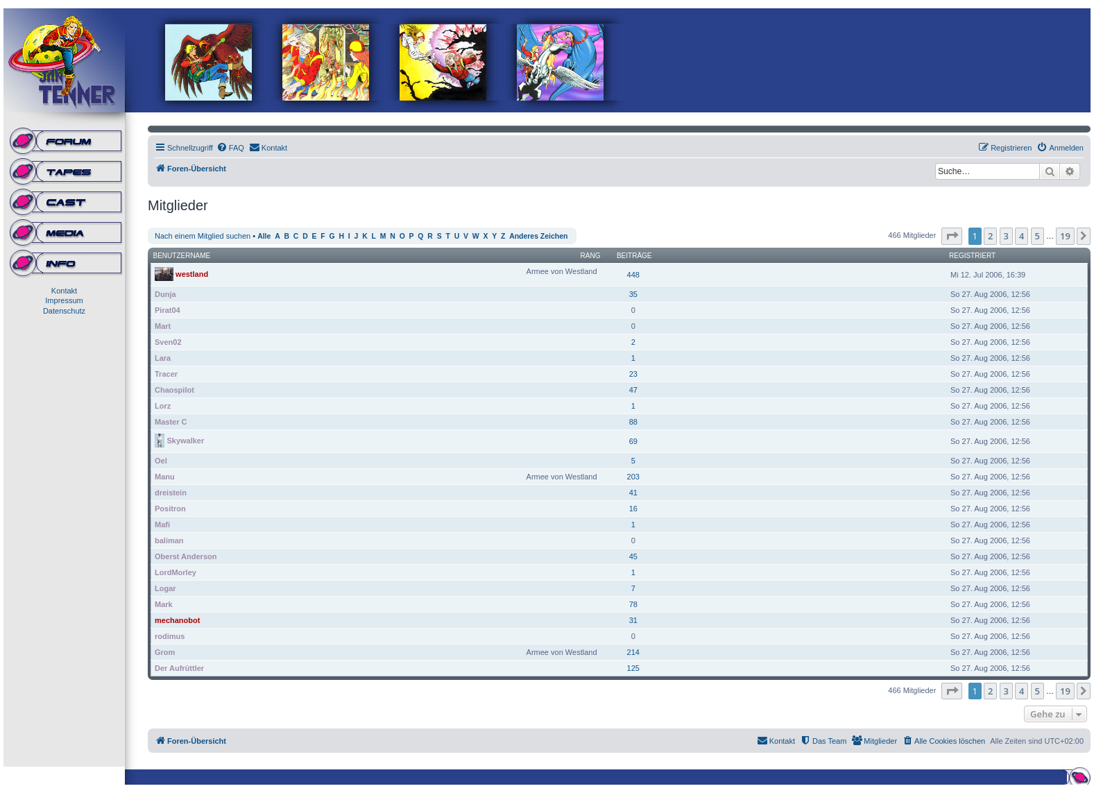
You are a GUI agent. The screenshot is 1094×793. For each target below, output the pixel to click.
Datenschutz (64, 311)
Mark (164, 604)
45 (633, 556)
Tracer (166, 374)
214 (633, 652)
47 (633, 390)
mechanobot (177, 620)
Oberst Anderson (185, 556)
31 (633, 620)
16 (633, 508)
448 (633, 275)
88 (633, 422)
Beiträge (634, 255)
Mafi (162, 524)
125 (633, 668)
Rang (591, 255)
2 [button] (990, 236)
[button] (951, 236)
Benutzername (182, 255)
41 (633, 492)
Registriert (972, 255)
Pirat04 (167, 310)
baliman (169, 540)
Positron (170, 508)
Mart (163, 326)
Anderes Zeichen (538, 236)
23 (633, 374)
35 (633, 294)
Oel (161, 461)
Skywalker (185, 440)
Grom (165, 652)
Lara (163, 358)
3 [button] (1006, 236)
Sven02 (168, 342)
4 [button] (1021, 236)
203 (633, 476)
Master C (171, 422)
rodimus (170, 636)
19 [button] (1065, 236)
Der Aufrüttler (179, 668)
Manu (165, 476)
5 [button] (1037, 236)
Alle (264, 236)
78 (633, 604)
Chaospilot (174, 390)
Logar (165, 588)
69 (633, 441)
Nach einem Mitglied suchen (202, 236)
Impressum (64, 300)
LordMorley (175, 572)
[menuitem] (230, 147)
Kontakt (64, 291)
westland (192, 273)
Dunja (165, 294)
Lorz (163, 406)
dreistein (171, 492)
